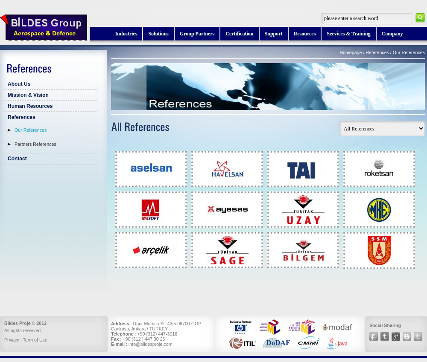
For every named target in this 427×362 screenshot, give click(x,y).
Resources (305, 34)
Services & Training (348, 34)
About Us (19, 84)
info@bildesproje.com (151, 344)
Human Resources (30, 106)
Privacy (11, 339)
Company (392, 34)
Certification (239, 34)
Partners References (35, 144)
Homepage (350, 52)
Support (274, 34)
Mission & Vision (28, 95)
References (21, 117)
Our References (31, 130)
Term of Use (35, 339)
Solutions (158, 34)
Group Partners (197, 34)
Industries (126, 34)
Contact (17, 159)
